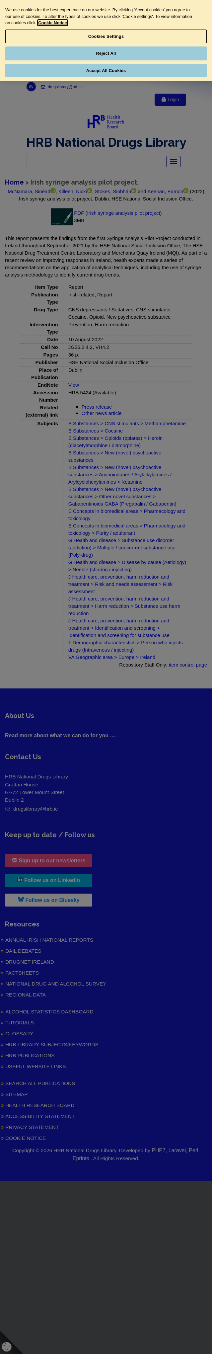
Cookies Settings (106, 36)
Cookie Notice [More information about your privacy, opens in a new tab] (52, 22)
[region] (106, 40)
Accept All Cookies (106, 70)
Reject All (106, 53)
